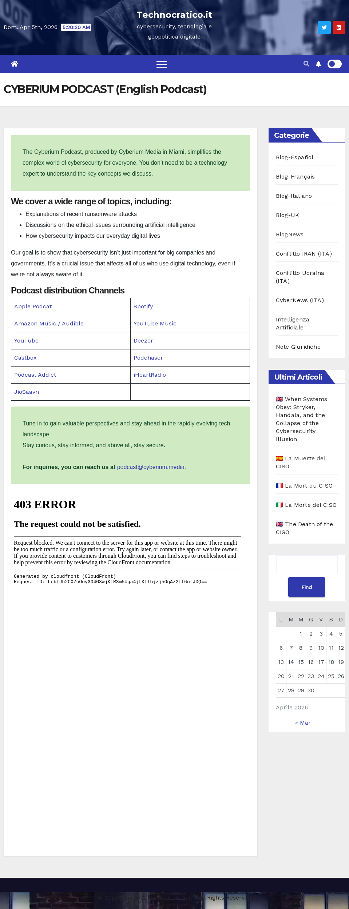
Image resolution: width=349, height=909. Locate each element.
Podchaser (148, 357)
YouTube (26, 340)
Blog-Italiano (294, 195)
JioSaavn (26, 391)
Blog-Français (295, 176)
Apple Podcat (33, 306)
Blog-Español (294, 157)
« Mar (303, 722)
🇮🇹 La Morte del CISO (306, 504)
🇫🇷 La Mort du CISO (304, 485)
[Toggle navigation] (161, 64)
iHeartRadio (150, 374)
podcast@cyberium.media (151, 467)
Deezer (143, 340)
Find (306, 587)
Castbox (25, 357)
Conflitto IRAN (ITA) (304, 253)
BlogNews (290, 234)
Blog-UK (287, 215)
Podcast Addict (35, 374)
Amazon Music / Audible (49, 323)
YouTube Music (155, 323)
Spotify (143, 306)
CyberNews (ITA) (300, 300)
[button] (306, 63)
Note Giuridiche (298, 346)
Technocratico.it (174, 14)
